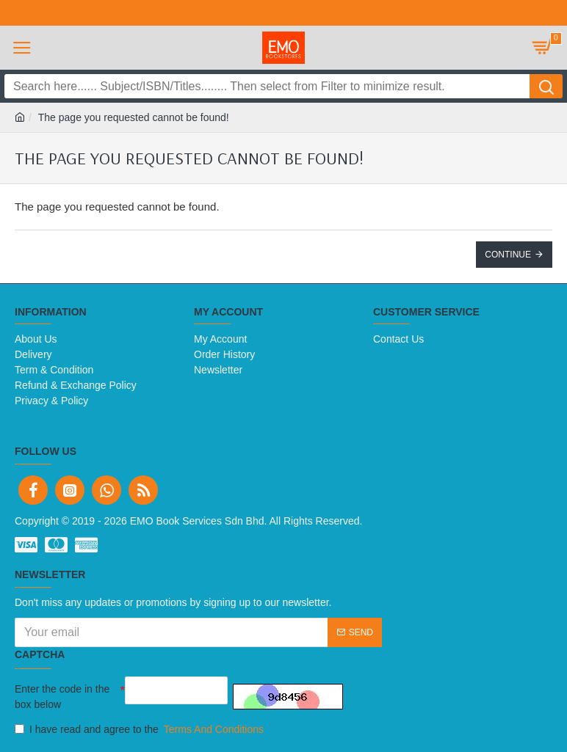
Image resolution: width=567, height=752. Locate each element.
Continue (508, 254)
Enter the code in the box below (62, 696)
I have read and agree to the (140, 729)
